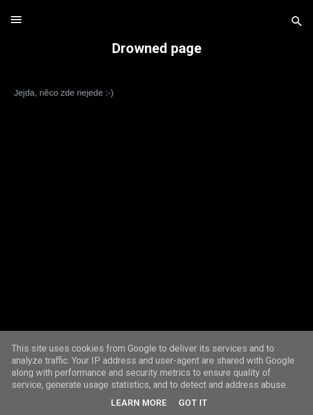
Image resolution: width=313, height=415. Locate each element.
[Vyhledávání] (297, 23)
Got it (192, 403)
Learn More (139, 403)
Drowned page (156, 48)
